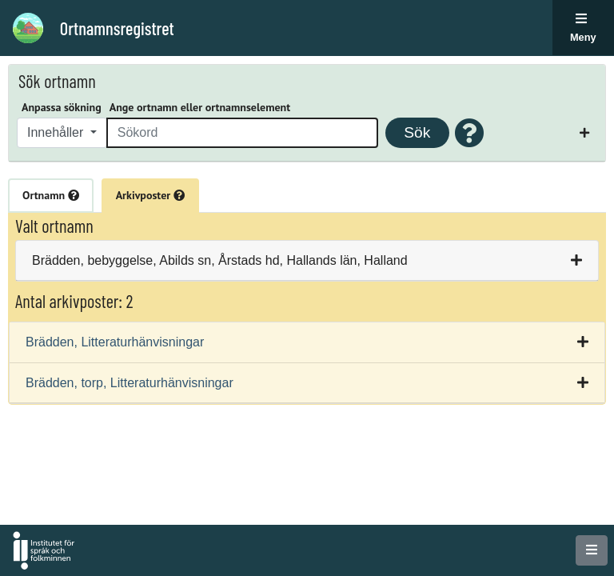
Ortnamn (50, 195)
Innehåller (57, 132)
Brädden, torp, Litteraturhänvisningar (129, 383)
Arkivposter (150, 195)
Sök (417, 132)
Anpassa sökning (62, 107)
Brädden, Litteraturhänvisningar (115, 342)
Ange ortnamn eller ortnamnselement (200, 107)
